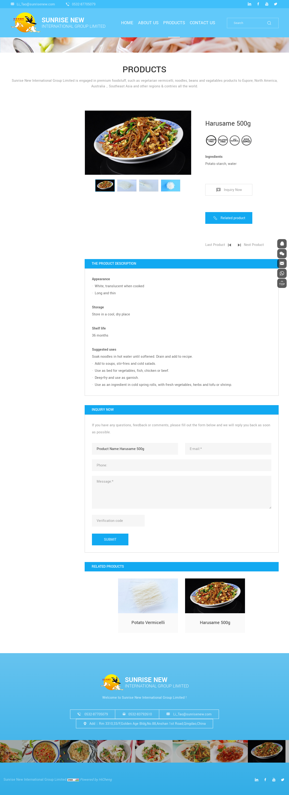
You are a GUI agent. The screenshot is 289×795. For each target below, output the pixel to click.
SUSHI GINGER (27, 280)
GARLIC (22, 273)
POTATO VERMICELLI (34, 143)
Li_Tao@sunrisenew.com (36, 4)
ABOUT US (148, 23)
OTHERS (29, 246)
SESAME (22, 266)
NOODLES (30, 159)
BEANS (21, 259)
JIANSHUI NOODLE (30, 222)
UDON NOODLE (27, 180)
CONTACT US (202, 23)
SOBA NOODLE (27, 201)
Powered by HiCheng (96, 779)
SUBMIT (118, 539)
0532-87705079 (83, 4)
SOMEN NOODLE (28, 194)
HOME (127, 23)
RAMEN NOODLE (28, 187)
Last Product (223, 244)
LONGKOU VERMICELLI (33, 129)
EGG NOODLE (26, 208)
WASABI (22, 287)
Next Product (262, 244)
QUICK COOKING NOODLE (35, 173)
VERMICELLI (33, 115)
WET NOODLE (26, 229)
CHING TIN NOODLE (31, 215)
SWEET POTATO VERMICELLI (38, 136)
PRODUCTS (174, 23)
